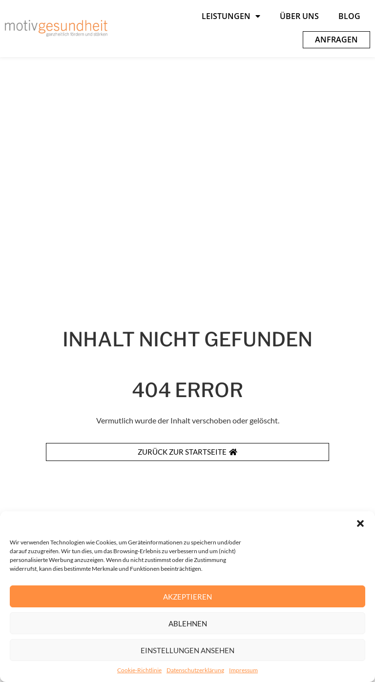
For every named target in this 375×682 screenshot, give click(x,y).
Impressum (243, 672)
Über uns (299, 16)
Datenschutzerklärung (195, 672)
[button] (360, 525)
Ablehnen (187, 625)
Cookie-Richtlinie (139, 672)
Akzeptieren (187, 598)
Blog (349, 16)
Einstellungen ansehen (187, 651)
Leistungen (231, 16)
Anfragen (336, 39)
